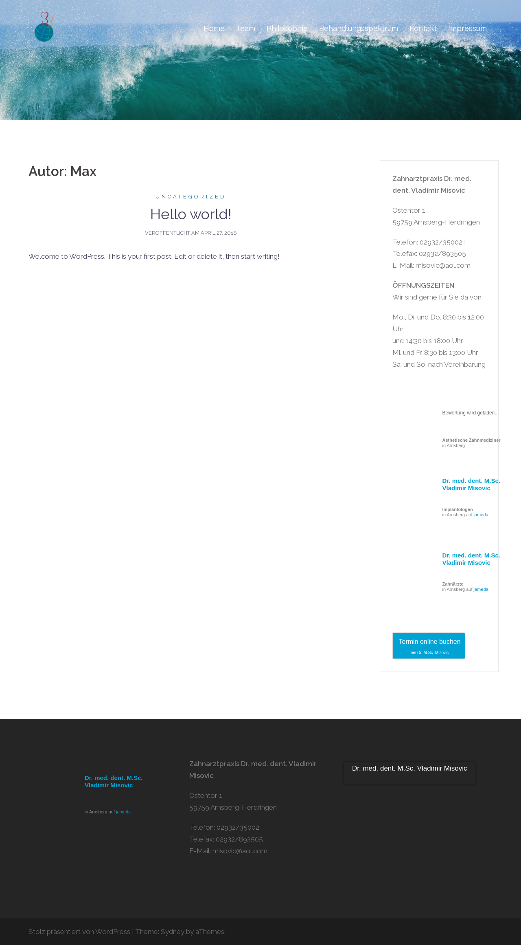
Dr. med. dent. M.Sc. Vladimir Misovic (471, 484)
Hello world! (191, 213)
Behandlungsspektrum (358, 28)
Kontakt (423, 28)
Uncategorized (190, 197)
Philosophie (287, 28)
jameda (481, 514)
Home (214, 28)
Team (245, 28)
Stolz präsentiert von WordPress (79, 931)
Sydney (172, 931)
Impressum (467, 28)
